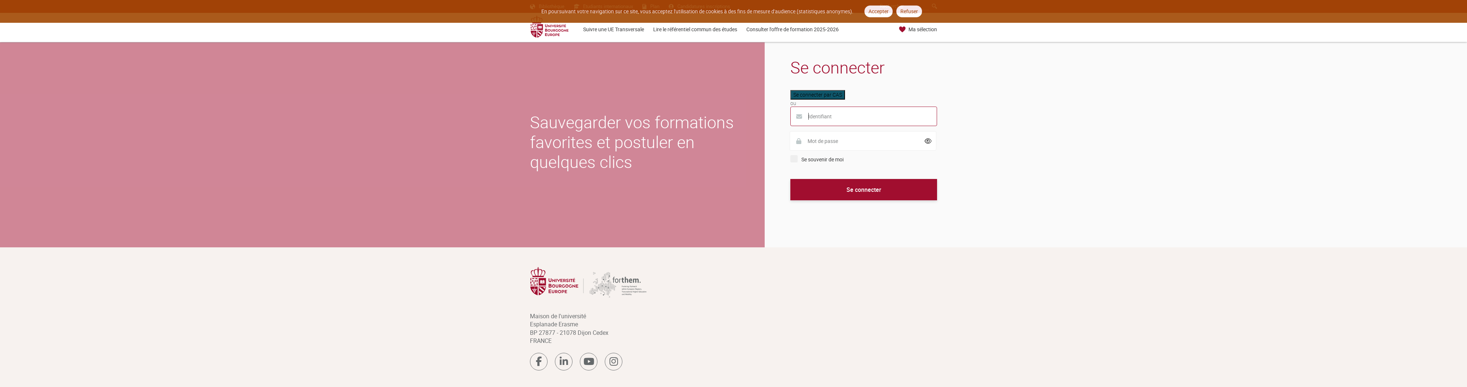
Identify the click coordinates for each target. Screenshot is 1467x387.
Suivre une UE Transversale (613, 29)
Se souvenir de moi (822, 159)
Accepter (878, 11)
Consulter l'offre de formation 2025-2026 (792, 29)
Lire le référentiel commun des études (695, 29)
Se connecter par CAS (817, 94)
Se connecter (863, 190)
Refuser (909, 11)
